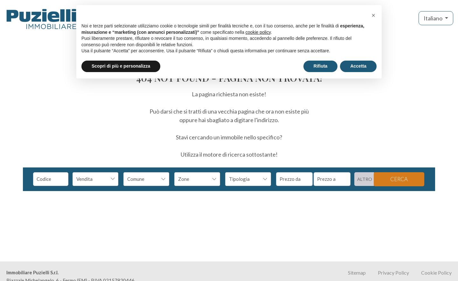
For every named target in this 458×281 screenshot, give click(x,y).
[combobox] (95, 179)
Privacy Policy (393, 273)
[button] (373, 15)
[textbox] (142, 179)
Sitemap (357, 273)
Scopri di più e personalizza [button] (121, 66)
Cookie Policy (436, 273)
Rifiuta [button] (321, 66)
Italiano (433, 18)
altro (364, 179)
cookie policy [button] (258, 32)
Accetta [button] (358, 66)
